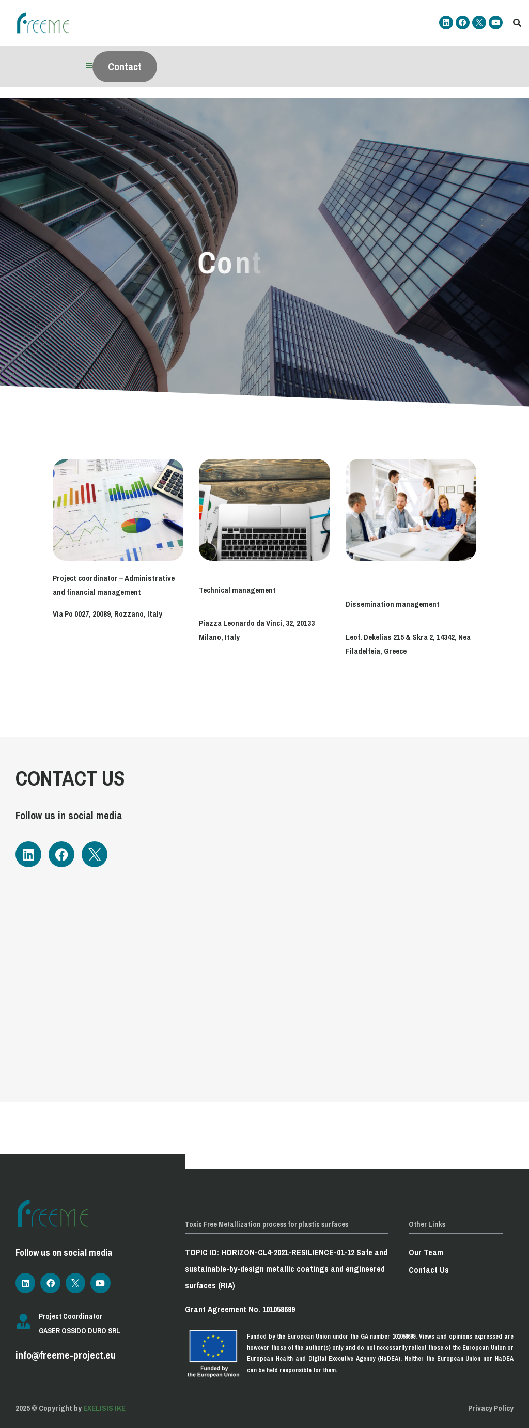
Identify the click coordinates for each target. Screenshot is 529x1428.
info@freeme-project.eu (65, 1355)
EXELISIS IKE (104, 1408)
